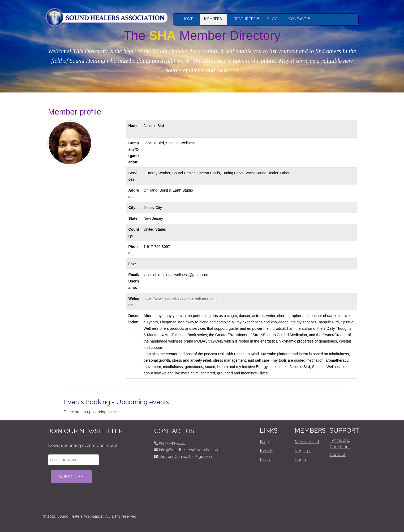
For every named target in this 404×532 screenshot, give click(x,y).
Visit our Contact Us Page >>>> (186, 456)
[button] (245, 19)
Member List (307, 441)
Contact (338, 454)
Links (265, 459)
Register (303, 450)
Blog (264, 441)
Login (300, 459)
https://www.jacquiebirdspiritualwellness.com (180, 298)
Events (266, 450)
